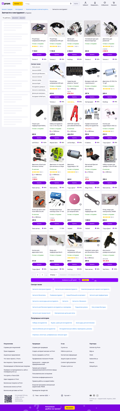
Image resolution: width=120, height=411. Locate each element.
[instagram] (97, 395)
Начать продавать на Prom (40, 355)
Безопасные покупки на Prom (13, 383)
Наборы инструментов (39, 323)
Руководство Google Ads (40, 390)
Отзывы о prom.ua (67, 366)
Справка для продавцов (40, 347)
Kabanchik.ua (94, 359)
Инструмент (19, 9)
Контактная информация (69, 355)
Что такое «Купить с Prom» (12, 359)
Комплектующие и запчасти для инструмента (37, 9)
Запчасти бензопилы (39, 295)
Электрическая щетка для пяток (65, 313)
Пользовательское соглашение (42, 373)
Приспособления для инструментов (43, 329)
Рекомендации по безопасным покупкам (17, 366)
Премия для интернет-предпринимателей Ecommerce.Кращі (44, 369)
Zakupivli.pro (94, 366)
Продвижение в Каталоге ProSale (42, 359)
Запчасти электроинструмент (41, 289)
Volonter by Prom (95, 347)
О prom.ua (64, 347)
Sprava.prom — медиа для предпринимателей (40, 363)
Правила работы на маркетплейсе (43, 381)
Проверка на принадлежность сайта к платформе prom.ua (16, 371)
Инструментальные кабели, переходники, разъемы (75, 329)
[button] (39, 54)
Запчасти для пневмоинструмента (66, 289)
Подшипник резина (81, 307)
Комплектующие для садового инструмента (95, 289)
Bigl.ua (92, 351)
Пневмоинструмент (56, 295)
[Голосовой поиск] (70, 3)
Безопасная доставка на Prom (13, 390)
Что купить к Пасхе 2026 (11, 375)
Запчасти (65, 301)
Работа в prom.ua (66, 351)
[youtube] (91, 395)
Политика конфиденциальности (42, 377)
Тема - (40, 395)
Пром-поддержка (9, 351)
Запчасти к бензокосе (79, 301)
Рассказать (69, 408)
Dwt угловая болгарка (99, 307)
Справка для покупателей (12, 347)
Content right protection (68, 362)
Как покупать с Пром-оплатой (13, 362)
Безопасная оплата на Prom (12, 387)
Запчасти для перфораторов (99, 295)
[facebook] (94, 395)
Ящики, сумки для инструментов (61, 323)
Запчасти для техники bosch (41, 313)
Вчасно (92, 362)
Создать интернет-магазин (40, 351)
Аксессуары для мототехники (85, 323)
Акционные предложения (12, 355)
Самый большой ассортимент (76, 295)
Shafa (91, 355)
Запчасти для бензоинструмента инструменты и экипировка (51, 307)
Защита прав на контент (68, 359)
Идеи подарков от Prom (11, 379)
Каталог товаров (7, 9)
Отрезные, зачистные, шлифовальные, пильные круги (49, 335)
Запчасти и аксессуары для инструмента (45, 301)
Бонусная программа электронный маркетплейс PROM (43, 386)
